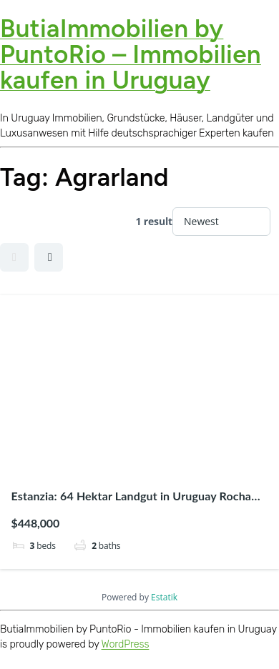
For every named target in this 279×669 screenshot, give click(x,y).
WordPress (126, 644)
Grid (14, 257)
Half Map (50, 257)
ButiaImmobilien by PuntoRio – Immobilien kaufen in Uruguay (130, 54)
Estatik (164, 597)
